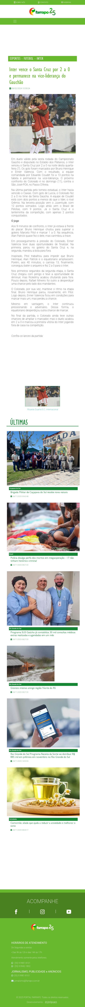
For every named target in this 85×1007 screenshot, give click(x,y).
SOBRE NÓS (19, 2)
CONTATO (43, 2)
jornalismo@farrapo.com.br (25, 981)
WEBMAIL (66, 2)
